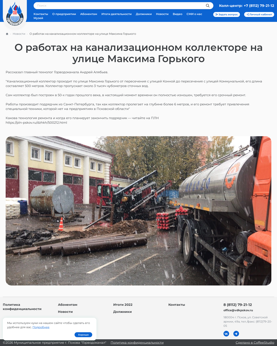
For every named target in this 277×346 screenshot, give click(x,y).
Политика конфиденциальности (137, 343)
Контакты (41, 14)
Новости (162, 14)
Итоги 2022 (122, 305)
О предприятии (64, 14)
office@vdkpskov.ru (238, 310)
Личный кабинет (259, 14)
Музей (38, 18)
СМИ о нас (194, 14)
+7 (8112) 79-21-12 (259, 6)
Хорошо (83, 334)
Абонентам (88, 14)
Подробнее (41, 327)
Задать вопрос (226, 14)
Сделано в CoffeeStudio (255, 343)
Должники (144, 14)
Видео (177, 14)
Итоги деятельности (116, 14)
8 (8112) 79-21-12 (237, 305)
